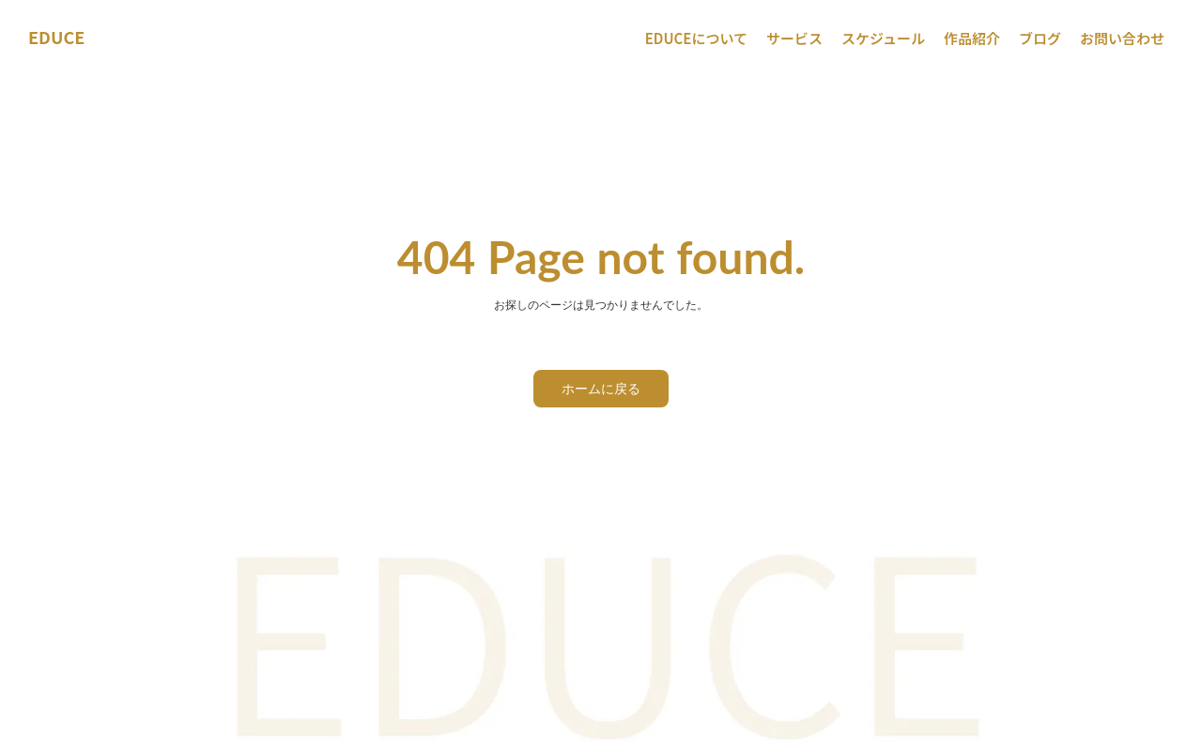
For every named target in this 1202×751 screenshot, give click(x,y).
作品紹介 (972, 38)
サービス (794, 38)
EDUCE (56, 37)
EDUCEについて (696, 38)
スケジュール (883, 38)
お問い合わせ (1122, 38)
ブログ (1040, 38)
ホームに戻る (601, 388)
